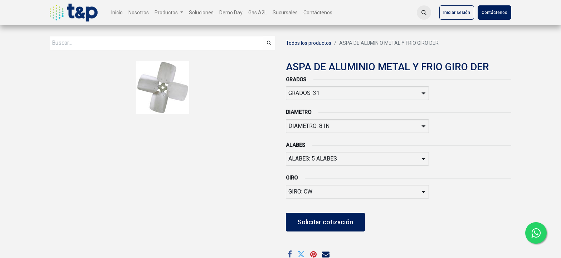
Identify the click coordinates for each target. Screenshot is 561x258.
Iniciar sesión (456, 12)
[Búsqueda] (269, 43)
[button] (424, 12)
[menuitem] (117, 12)
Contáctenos (494, 12)
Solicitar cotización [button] (325, 222)
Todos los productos (308, 43)
